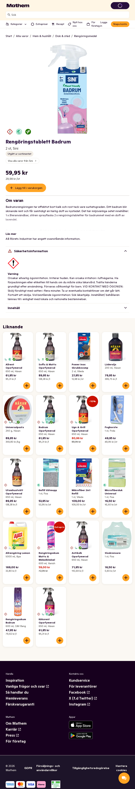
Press (12, 735)
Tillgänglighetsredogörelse (90, 768)
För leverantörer (83, 686)
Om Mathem (16, 723)
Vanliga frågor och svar (27, 686)
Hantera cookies (121, 768)
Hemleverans (17, 698)
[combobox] (69, 14)
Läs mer (11, 233)
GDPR (28, 768)
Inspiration (15, 680)
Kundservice (79, 680)
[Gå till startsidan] (18, 5)
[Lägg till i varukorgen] (26, 385)
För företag (16, 741)
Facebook (79, 692)
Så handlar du (17, 692)
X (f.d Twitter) (83, 698)
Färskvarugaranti (20, 704)
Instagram (79, 704)
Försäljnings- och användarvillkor (48, 768)
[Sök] (9, 14)
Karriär (13, 729)
